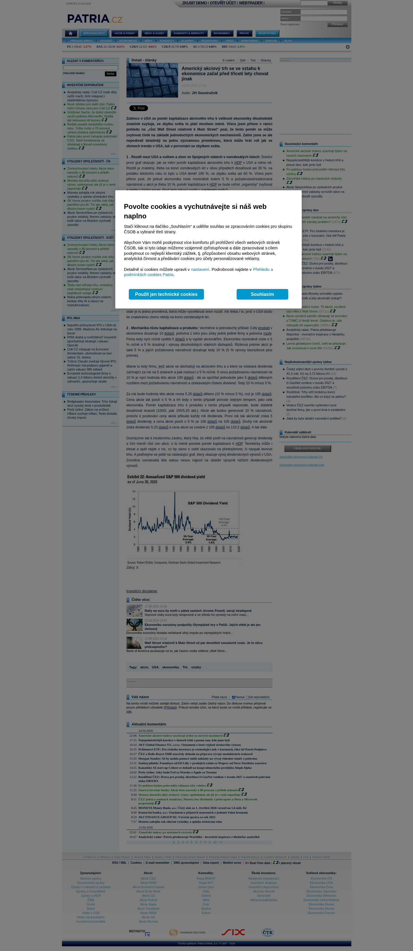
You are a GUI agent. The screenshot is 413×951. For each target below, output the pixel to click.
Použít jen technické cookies (166, 294)
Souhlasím (262, 294)
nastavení (200, 269)
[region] (208, 249)
